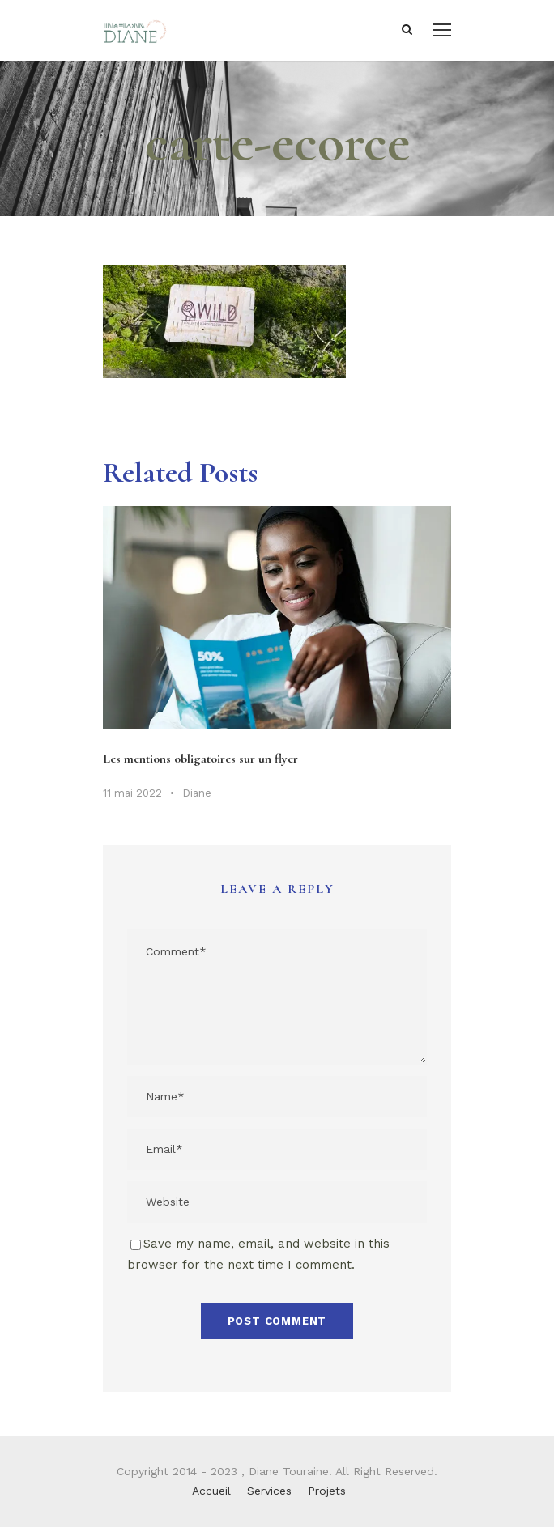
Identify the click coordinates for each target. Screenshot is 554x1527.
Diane (196, 793)
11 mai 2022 (132, 793)
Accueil (211, 1490)
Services (269, 1490)
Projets (327, 1490)
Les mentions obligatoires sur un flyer (200, 759)
